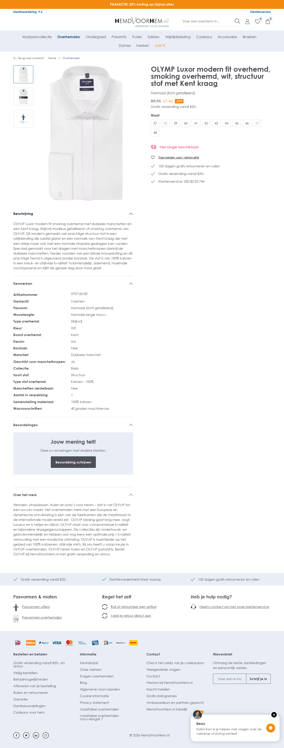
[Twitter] (26, 735)
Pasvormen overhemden (42, 617)
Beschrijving (23, 214)
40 (185, 123)
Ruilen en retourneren (30, 693)
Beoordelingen (25, 425)
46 (247, 123)
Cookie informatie (94, 696)
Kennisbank (89, 663)
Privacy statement (94, 702)
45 (237, 123)
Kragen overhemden (97, 676)
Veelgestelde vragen (163, 669)
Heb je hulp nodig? (211, 596)
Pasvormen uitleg (36, 607)
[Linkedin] (36, 735)
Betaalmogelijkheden (30, 679)
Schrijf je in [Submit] (258, 679)
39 (175, 123)
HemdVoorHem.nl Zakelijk (166, 709)
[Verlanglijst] (255, 21)
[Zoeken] (237, 21)
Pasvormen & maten (35, 596)
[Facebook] (16, 735)
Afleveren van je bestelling (34, 686)
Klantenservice (260, 12)
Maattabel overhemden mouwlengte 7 (99, 717)
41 (196, 123)
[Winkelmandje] (265, 21)
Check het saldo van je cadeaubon (175, 663)
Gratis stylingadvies (161, 696)
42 (206, 123)
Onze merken (91, 669)
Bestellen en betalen (30, 654)
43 (216, 123)
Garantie (20, 699)
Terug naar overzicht (28, 58)
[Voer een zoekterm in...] (208, 21)
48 (155, 133)
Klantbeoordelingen (29, 706)
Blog (83, 683)
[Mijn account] (245, 21)
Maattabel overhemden (99, 709)
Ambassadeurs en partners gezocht (175, 702)
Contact (153, 654)
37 (155, 123)
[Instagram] (46, 735)
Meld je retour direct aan (131, 615)
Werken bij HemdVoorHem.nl (169, 683)
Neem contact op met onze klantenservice (234, 607)
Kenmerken (22, 283)
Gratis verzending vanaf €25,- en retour (39, 664)
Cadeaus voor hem (29, 712)
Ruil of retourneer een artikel (133, 607)
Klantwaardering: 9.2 (27, 12)
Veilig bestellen (25, 673)
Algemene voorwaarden (100, 689)
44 (226, 123)
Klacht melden (158, 689)
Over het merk (25, 495)
